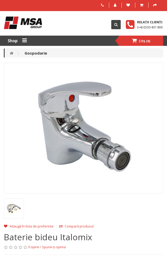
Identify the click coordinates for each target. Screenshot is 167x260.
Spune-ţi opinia (54, 247)
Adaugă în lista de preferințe (29, 226)
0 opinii (33, 247)
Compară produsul (76, 226)
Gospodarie (36, 53)
